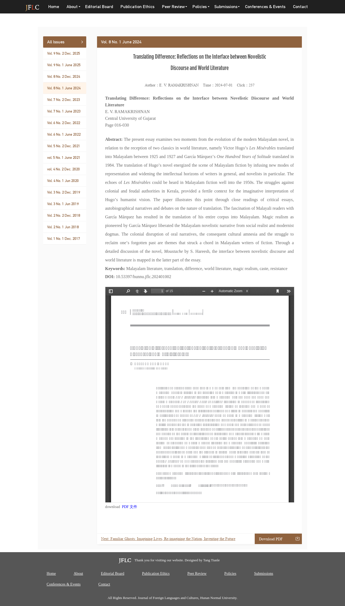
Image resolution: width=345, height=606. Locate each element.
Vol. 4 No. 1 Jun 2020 (63, 180)
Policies (199, 6)
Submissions (225, 6)
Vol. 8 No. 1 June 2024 (64, 88)
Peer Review (173, 6)
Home (53, 6)
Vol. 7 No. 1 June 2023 (64, 111)
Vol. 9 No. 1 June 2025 (64, 65)
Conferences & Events (265, 6)
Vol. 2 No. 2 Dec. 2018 (63, 215)
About (72, 6)
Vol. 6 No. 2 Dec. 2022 (63, 123)
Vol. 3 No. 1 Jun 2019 (63, 204)
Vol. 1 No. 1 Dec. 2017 (63, 238)
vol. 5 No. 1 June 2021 (63, 157)
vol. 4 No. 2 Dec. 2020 (63, 169)
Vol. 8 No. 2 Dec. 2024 (63, 76)
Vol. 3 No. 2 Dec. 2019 (63, 192)
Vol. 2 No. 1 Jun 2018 (63, 227)
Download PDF (271, 539)
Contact (300, 6)
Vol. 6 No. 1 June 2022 (64, 134)
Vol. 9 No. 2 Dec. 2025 (63, 53)
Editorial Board (99, 6)
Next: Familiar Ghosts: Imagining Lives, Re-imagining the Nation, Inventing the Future (168, 539)
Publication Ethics (137, 6)
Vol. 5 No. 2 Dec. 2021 (63, 146)
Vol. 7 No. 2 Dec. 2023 (63, 99)
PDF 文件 (129, 507)
